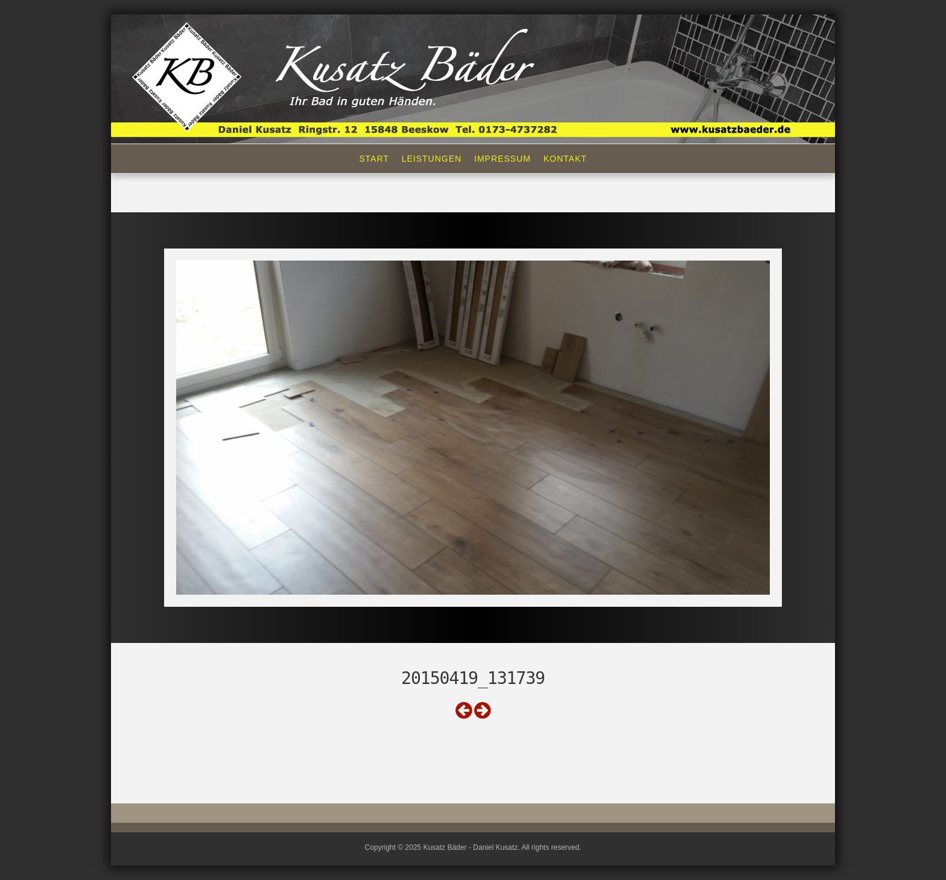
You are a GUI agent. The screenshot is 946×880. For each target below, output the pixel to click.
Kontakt (565, 158)
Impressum (502, 158)
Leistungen (432, 158)
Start (374, 158)
